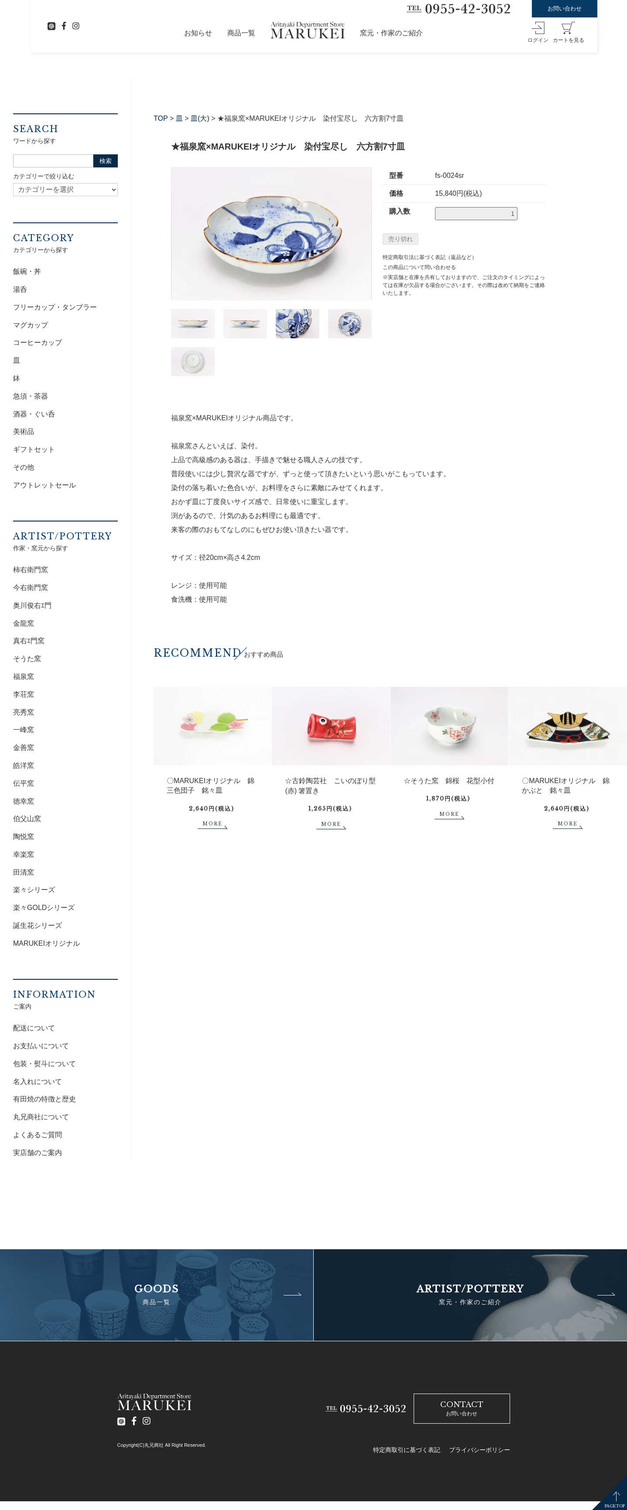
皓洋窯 (23, 765)
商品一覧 (241, 33)
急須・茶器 (30, 396)
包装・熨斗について (44, 1063)
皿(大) (200, 118)
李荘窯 (23, 694)
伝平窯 (23, 783)
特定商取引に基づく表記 (406, 1449)
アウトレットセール (44, 485)
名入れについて (37, 1081)
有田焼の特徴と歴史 (44, 1099)
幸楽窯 (23, 854)
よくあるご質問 (37, 1134)
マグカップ (30, 325)
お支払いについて (41, 1046)
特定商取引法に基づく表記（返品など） (430, 257)
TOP (161, 118)
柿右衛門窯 (30, 569)
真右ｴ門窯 (29, 640)
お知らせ (198, 33)
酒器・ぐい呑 (34, 414)
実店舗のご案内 (37, 1152)
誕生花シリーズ (37, 925)
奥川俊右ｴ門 (32, 605)
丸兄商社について (41, 1117)
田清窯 (23, 872)
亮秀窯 (23, 712)
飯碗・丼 (27, 271)
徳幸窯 (23, 801)
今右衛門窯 (30, 587)
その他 (23, 467)
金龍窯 (23, 623)
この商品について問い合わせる (419, 267)
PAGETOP (615, 1505)
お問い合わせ (565, 8)
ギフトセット (34, 449)
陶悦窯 (23, 836)
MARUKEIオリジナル (46, 943)
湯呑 (20, 289)
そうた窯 (27, 658)
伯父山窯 (27, 818)
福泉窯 (23, 676)
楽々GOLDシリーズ (44, 907)
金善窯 (23, 747)
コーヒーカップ (37, 342)
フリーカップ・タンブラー (55, 307)
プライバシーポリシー (479, 1449)
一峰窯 (23, 729)
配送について (34, 1028)
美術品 (23, 431)
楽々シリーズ (34, 889)
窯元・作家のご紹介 (391, 33)
